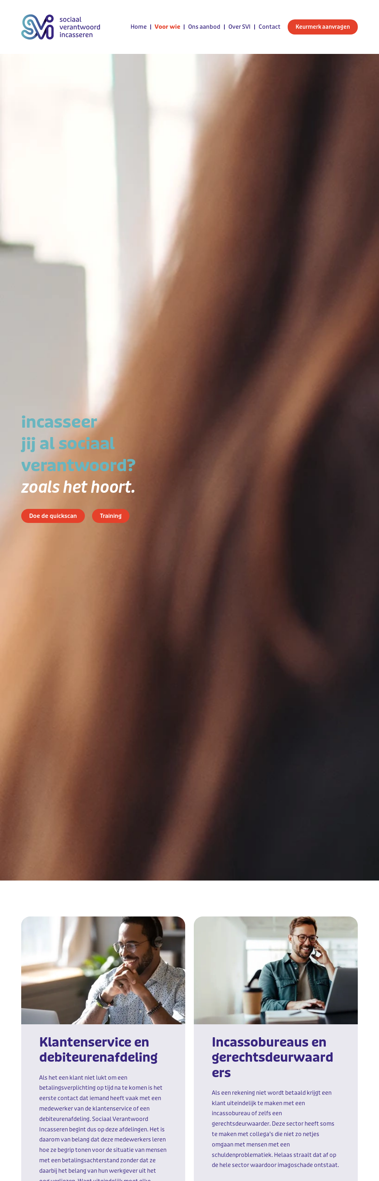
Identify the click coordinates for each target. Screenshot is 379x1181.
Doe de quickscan (53, 516)
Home (139, 27)
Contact (269, 27)
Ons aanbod (204, 27)
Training (111, 516)
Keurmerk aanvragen (323, 27)
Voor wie (167, 27)
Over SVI (239, 27)
